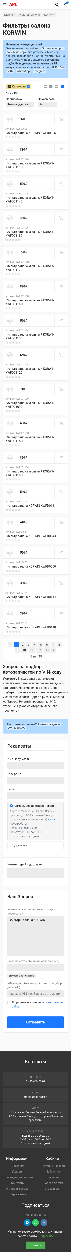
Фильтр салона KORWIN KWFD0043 (31, 536)
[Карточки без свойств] (45, 86)
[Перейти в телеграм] (27, 1222)
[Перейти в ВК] (44, 1222)
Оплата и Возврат (18, 1188)
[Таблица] (62, 86)
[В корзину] (61, 119)
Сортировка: (14, 99)
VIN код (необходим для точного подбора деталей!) (35, 985)
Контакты (17, 1183)
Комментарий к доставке (24, 864)
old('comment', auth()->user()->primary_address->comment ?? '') (35, 873)
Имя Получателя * (19, 759)
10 (24, 650)
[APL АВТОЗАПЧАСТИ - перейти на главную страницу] (30, 5)
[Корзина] (65, 5)
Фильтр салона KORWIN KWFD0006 (31, 133)
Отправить (35, 1022)
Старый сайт (53, 1188)
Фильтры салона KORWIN (35, 936)
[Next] (53, 650)
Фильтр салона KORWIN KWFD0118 (31, 627)
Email (11, 789)
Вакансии (53, 1177)
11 (31, 650)
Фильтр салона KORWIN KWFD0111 (31, 505)
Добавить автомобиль (21, 975)
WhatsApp (23, 71)
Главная (9, 14)
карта (51, 819)
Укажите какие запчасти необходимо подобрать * (32, 911)
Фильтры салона (29, 14)
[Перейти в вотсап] (35, 1222)
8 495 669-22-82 (35, 1081)
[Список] (56, 86)
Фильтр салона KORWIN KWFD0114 (31, 597)
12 (39, 650)
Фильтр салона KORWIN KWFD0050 (31, 566)
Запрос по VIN (53, 1183)
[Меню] (4, 5)
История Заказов (53, 1166)
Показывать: (46, 99)
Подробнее (46, 1236)
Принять (36, 1245)
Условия (17, 1171)
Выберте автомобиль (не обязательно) (33, 961)
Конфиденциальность (18, 1177)
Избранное (53, 1171)
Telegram (39, 71)
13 (46, 650)
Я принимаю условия (37, 1004)
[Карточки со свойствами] (51, 86)
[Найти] (57, 5)
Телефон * (14, 774)
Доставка (17, 1166)
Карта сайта (18, 1194)
